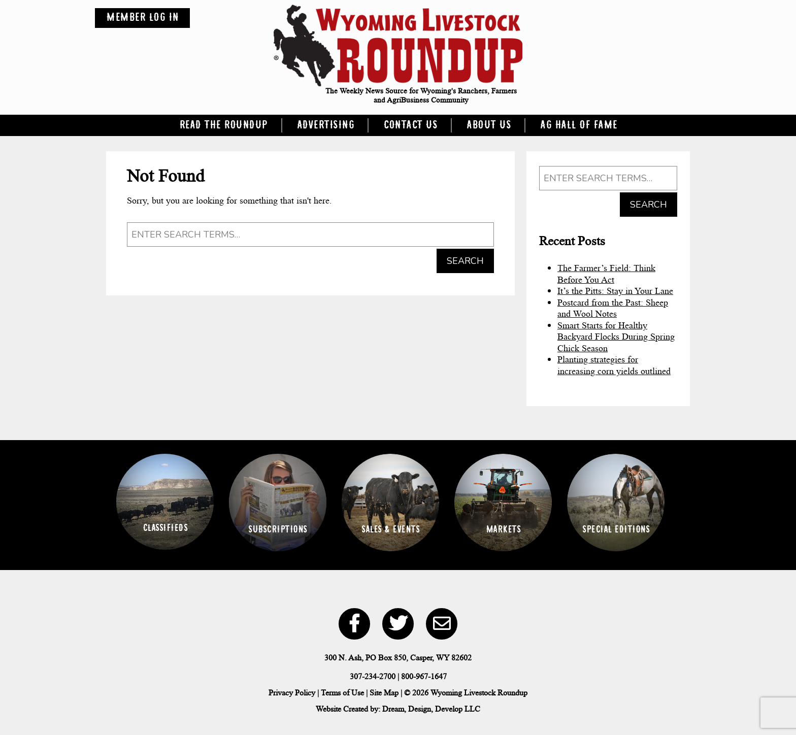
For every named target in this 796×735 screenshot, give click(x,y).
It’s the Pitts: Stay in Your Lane (615, 291)
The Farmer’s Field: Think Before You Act (606, 274)
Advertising (325, 125)
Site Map (384, 692)
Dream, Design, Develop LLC (431, 709)
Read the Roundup (223, 125)
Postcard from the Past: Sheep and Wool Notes (612, 308)
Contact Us (410, 125)
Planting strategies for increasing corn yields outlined (614, 365)
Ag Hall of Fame (578, 125)
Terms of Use (342, 692)
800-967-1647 (424, 676)
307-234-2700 (372, 676)
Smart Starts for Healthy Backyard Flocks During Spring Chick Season (616, 336)
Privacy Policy (292, 692)
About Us (489, 125)
